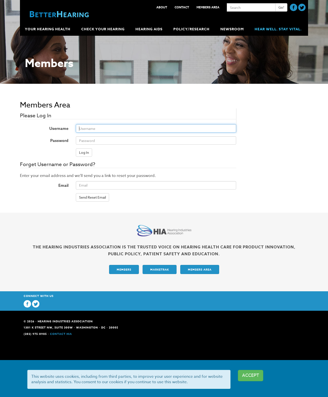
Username (42, 129)
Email (63, 186)
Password (42, 141)
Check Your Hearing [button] (103, 29)
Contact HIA (61, 334)
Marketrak (159, 269)
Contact (182, 7)
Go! (281, 7)
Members (124, 269)
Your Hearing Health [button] (48, 29)
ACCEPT (250, 375)
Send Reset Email (92, 197)
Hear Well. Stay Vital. (278, 29)
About (161, 7)
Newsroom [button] (232, 29)
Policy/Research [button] (192, 29)
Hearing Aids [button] (149, 29)
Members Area (208, 7)
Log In (84, 152)
